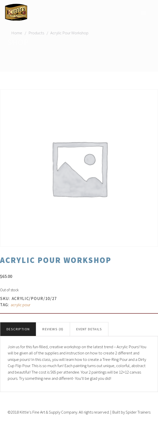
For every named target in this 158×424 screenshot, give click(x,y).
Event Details (89, 329)
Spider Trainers (138, 412)
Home (16, 33)
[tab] (18, 329)
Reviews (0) (52, 329)
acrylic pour (20, 304)
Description (18, 329)
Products (36, 33)
